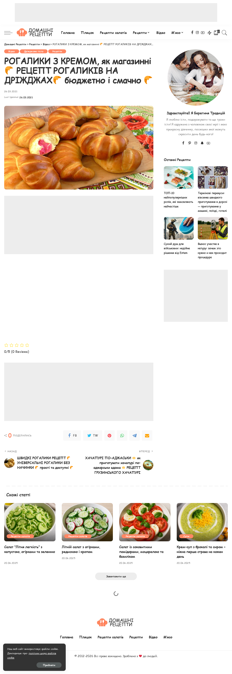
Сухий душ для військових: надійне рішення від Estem (177, 248)
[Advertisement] (116, 12)
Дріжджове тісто (33, 51)
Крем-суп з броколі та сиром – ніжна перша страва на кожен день (201, 551)
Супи (186, 536)
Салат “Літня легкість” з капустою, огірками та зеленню (29, 549)
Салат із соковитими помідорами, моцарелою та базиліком (141, 551)
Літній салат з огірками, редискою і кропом (81, 549)
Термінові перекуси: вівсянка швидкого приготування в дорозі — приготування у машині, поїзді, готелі (212, 202)
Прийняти (49, 665)
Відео (11, 51)
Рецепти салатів (20, 536)
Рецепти (57, 51)
